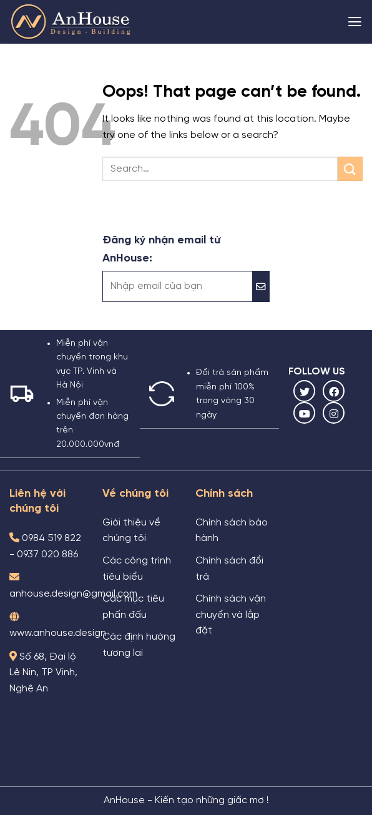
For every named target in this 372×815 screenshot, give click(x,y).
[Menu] (355, 21)
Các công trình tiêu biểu (136, 569)
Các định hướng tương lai (138, 645)
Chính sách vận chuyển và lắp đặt (230, 615)
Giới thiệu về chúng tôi (131, 531)
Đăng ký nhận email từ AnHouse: (161, 249)
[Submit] (350, 169)
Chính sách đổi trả (229, 569)
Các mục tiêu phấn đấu (133, 607)
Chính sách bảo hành (231, 531)
